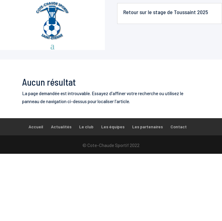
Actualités (61, 126)
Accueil (36, 126)
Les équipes (112, 126)
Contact (178, 126)
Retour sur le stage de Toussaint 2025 (165, 12)
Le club (86, 126)
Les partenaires (147, 126)
